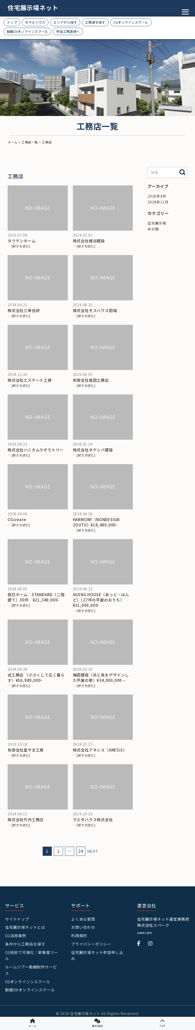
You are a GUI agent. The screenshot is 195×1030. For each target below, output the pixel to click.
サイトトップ (17, 919)
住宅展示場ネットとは (25, 927)
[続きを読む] (21, 246)
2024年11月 (158, 201)
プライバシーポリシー (91, 944)
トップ (12, 22)
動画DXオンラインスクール (27, 31)
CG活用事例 (15, 935)
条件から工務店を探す (25, 944)
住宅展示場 (157, 223)
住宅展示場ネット (33, 7)
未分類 (153, 228)
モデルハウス (35, 22)
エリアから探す (65, 22)
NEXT (92, 851)
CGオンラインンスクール (27, 981)
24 (80, 851)
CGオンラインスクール (130, 22)
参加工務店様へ (68, 31)
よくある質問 (83, 919)
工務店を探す (95, 22)
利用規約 (79, 935)
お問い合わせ (83, 927)
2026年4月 (157, 196)
